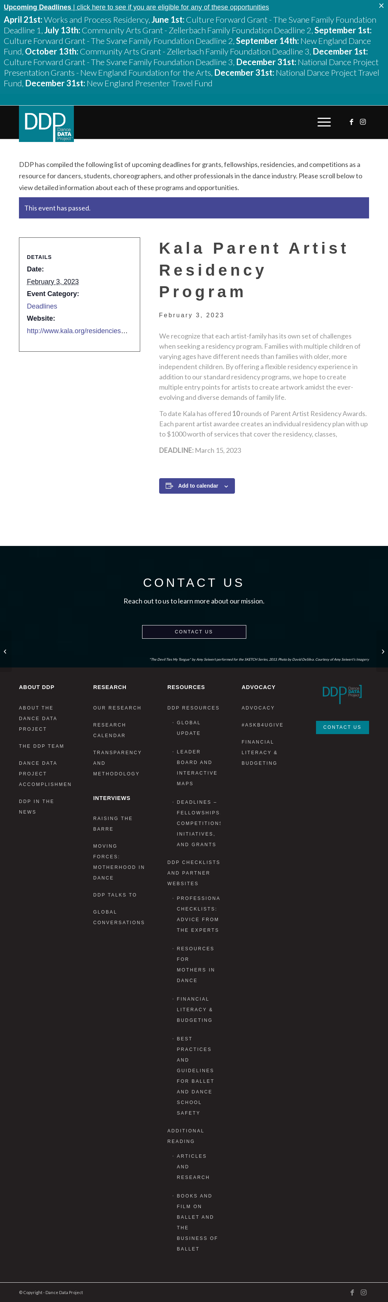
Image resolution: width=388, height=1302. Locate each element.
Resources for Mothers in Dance (196, 964)
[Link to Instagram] (363, 122)
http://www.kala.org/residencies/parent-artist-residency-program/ (123, 331)
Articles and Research (193, 1167)
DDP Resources (193, 708)
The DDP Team (41, 746)
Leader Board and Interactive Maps (197, 767)
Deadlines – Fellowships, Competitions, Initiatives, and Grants (199, 823)
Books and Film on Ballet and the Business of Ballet (197, 1222)
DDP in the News (37, 807)
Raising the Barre (113, 824)
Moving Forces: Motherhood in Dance (119, 862)
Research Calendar (109, 730)
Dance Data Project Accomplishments (45, 774)
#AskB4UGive (263, 725)
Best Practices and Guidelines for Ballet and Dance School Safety (195, 1076)
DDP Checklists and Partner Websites (194, 873)
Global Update (189, 728)
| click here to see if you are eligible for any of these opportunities (136, 7)
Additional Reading (186, 1136)
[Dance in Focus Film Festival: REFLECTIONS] (382, 651)
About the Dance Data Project (38, 718)
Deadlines (42, 306)
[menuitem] (322, 122)
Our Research (117, 708)
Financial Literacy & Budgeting (195, 1009)
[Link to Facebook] (352, 122)
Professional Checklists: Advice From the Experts (199, 914)
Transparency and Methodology (117, 763)
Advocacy (258, 708)
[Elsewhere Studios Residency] (6, 651)
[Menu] (322, 122)
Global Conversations (119, 917)
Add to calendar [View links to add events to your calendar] (198, 486)
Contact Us (194, 632)
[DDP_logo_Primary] (46, 124)
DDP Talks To (115, 895)
